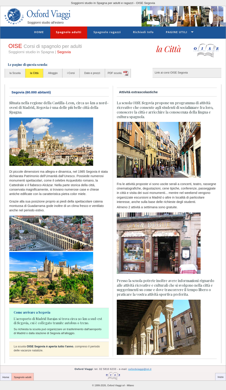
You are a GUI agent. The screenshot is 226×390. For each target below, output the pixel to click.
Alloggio (53, 73)
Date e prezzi (92, 73)
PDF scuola (115, 73)
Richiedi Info (143, 32)
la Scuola (15, 73)
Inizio (221, 377)
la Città (34, 73)
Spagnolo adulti (68, 32)
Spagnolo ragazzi (107, 32)
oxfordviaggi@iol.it (139, 369)
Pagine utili (176, 32)
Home (39, 32)
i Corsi (71, 73)
